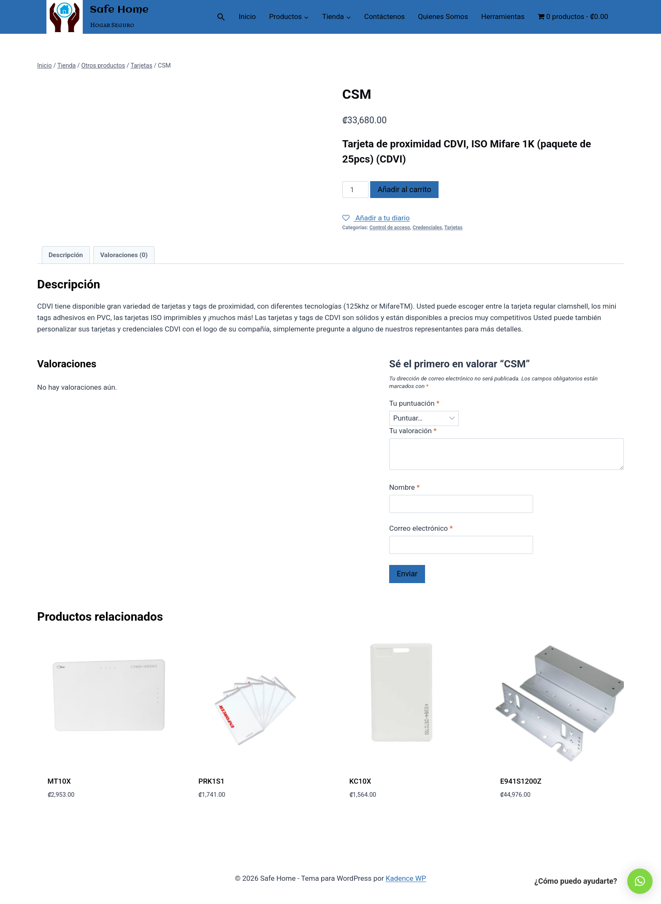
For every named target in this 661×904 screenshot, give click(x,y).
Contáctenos (384, 16)
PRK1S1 (211, 781)
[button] (221, 17)
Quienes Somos (443, 16)
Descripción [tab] (66, 255)
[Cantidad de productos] (355, 189)
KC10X (360, 781)
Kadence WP (406, 878)
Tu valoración (412, 430)
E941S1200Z (521, 781)
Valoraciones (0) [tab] (124, 255)
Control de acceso (389, 228)
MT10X (59, 781)
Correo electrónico (421, 528)
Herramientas (503, 16)
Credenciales (427, 228)
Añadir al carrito (404, 189)
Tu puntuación (414, 403)
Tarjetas (453, 228)
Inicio (247, 16)
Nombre (404, 487)
